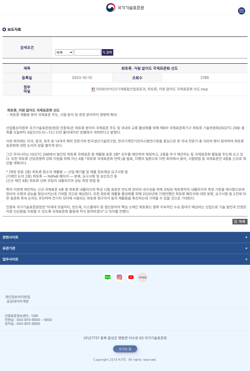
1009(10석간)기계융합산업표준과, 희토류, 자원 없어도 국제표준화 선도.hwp (149, 89)
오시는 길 (125, 349)
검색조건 (27, 47)
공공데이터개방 (18, 301)
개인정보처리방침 (17, 297)
